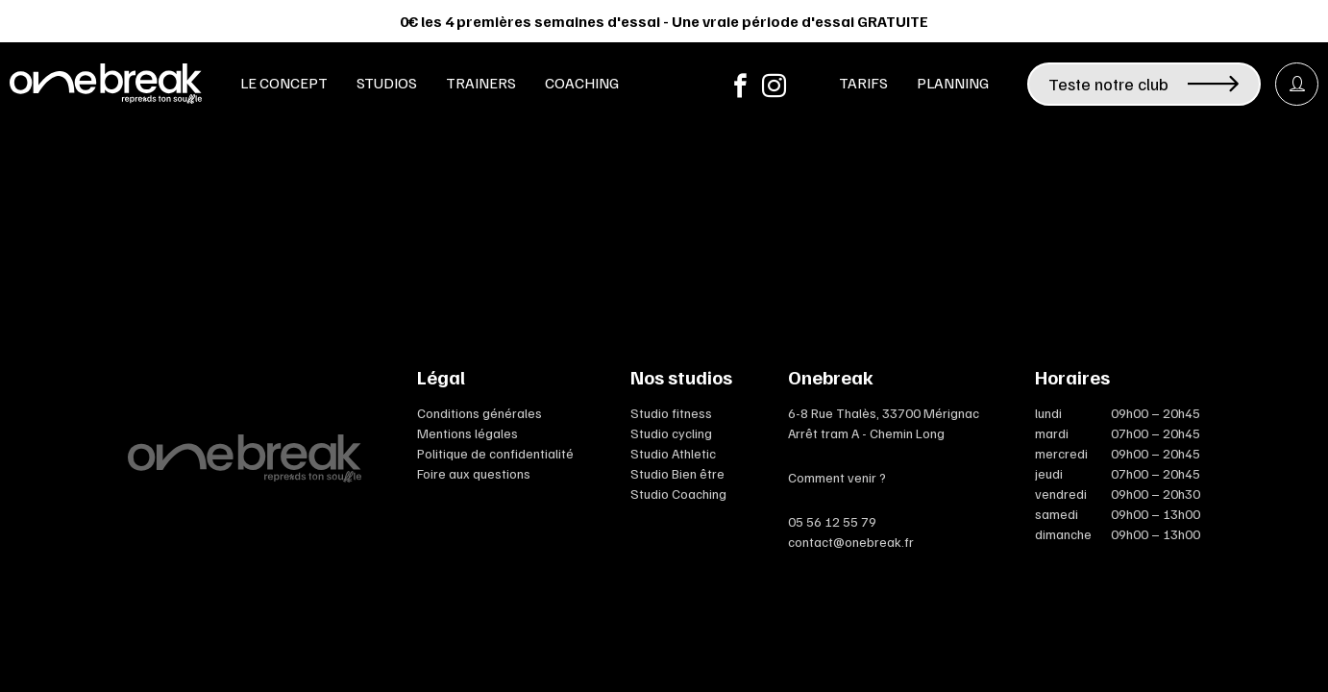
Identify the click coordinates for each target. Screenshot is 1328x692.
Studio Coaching (678, 493)
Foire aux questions (473, 473)
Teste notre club (1144, 83)
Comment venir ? (837, 477)
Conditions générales (479, 413)
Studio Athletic (673, 453)
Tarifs (863, 82)
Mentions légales (467, 433)
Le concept (284, 82)
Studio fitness (671, 413)
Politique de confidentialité (495, 453)
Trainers (481, 82)
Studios (387, 82)
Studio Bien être (677, 473)
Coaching (582, 82)
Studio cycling (671, 433)
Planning (953, 82)
